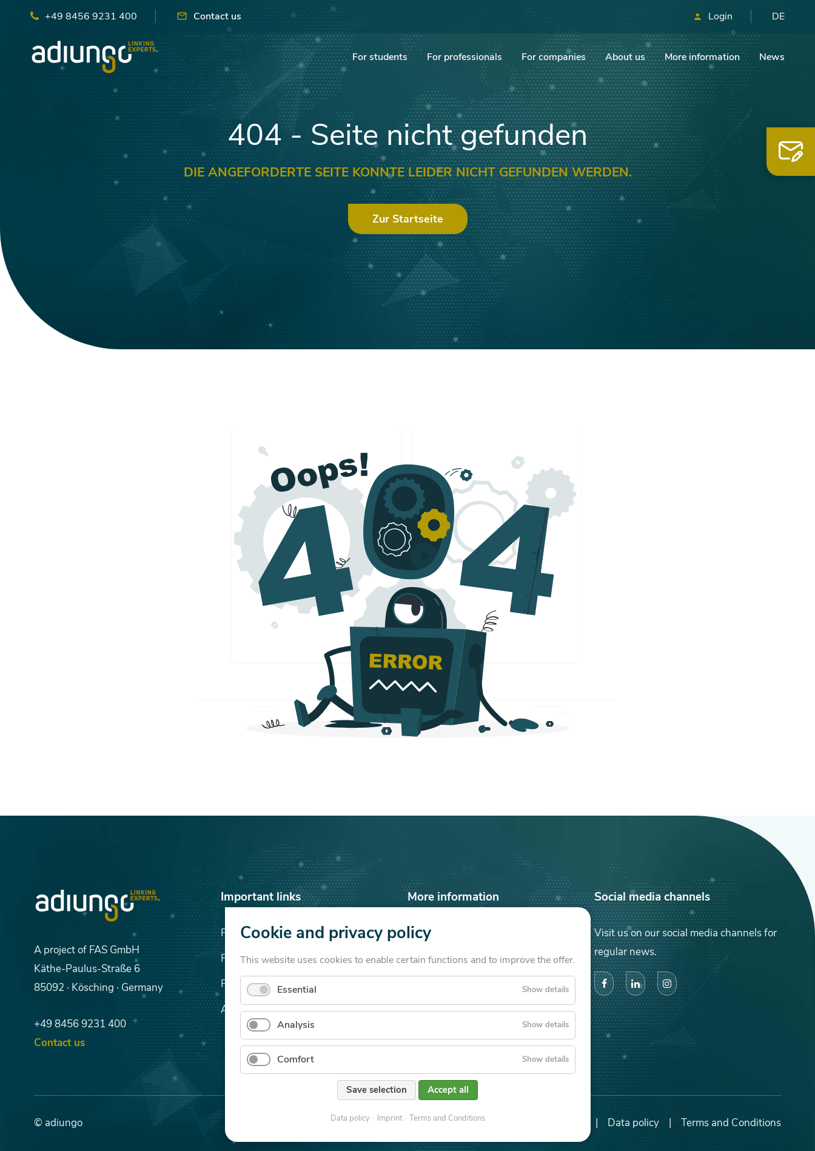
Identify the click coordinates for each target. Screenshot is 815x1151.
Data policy (350, 1118)
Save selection (376, 1090)
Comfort (295, 1059)
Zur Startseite (407, 219)
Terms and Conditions (447, 1118)
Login (720, 16)
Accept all (448, 1090)
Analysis (296, 1025)
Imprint (389, 1118)
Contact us (217, 16)
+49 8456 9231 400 (91, 16)
